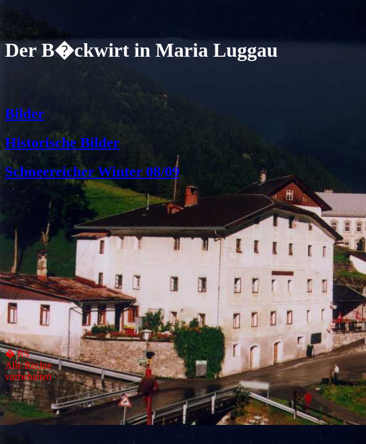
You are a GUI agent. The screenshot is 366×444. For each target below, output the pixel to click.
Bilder (24, 113)
